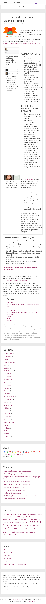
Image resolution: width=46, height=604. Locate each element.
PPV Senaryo (8, 558)
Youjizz (6, 428)
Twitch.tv (7, 416)
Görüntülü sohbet (23, 327)
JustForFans (7, 333)
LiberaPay (27, 333)
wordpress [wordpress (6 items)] (8, 535)
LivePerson (7, 376)
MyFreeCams (32, 325)
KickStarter (15, 333)
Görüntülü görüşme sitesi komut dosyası (17, 484)
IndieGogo (13, 331)
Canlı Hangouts (9, 362)
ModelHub (31, 335)
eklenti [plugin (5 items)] (25, 525)
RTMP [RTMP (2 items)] (38, 525)
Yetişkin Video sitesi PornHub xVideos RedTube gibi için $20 (21, 478)
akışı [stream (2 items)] (12, 529)
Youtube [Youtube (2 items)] (24, 535)
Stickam (6, 411)
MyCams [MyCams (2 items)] (21, 519)
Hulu (5, 365)
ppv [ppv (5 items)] (34, 525)
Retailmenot (8, 405)
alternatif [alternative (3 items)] (14, 514)
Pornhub (7, 391)
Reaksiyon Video (9, 396)
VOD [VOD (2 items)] (9, 532)
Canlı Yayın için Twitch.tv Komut (14, 499)
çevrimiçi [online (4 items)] (34, 519)
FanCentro (23, 329)
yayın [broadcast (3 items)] (25, 514)
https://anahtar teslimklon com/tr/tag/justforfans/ (23, 312)
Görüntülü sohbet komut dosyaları (15, 564)
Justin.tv (6, 368)
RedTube (7, 402)
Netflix (6, 382)
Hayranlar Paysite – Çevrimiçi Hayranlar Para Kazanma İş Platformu (21, 42)
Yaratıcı (16, 329)
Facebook (7, 556)
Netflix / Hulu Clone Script (12, 493)
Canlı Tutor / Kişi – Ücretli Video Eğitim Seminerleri (20, 496)
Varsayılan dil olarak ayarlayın (13, 454)
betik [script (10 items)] (7, 528)
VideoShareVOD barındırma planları (15, 280)
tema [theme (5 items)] (16, 529)
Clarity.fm (17, 325)
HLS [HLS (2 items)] (32, 517)
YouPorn (7, 434)
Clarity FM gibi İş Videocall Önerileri (15, 474)
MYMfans (16, 337)
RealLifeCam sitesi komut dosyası (15, 487)
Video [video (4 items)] (26, 529)
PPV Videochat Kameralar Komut (14, 490)
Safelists (6, 408)
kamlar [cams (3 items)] (10, 517)
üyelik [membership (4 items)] (15, 519)
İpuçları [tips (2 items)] (21, 529)
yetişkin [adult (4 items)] (7, 514)
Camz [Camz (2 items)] (14, 517)
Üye (12, 335)
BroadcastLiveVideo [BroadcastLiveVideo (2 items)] (32, 514)
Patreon (14, 327)
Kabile (6, 339)
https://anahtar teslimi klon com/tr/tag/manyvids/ (23, 304)
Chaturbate (9, 325)
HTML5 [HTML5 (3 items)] (36, 517)
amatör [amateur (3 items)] (20, 514)
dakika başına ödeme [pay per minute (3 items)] (21, 522)
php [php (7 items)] (20, 525)
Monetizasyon (8, 337)
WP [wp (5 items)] (16, 535)
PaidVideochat (28, 179)
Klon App (7, 550)
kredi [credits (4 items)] (28, 517)
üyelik (16, 335)
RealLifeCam (8, 399)
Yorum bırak (15, 339)
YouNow (6, 431)
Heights (6, 331)
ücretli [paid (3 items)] (6, 522)
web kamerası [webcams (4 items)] (31, 532)
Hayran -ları (30, 329)
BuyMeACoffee (8, 329)
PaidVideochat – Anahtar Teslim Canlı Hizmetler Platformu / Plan (20, 268)
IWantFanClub (34, 331)
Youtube (6, 436)
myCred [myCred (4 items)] (27, 519)
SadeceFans (7, 327)
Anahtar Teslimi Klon (11, 3)
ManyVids (7, 335)
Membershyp (23, 335)
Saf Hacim (7, 394)
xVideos (6, 425)
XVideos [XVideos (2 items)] (20, 535)
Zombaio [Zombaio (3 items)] (30, 535)
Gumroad (38, 329)
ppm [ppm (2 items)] (30, 525)
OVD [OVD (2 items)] (39, 519)
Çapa (34, 327)
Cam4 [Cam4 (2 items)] (5, 517)
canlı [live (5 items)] (10, 519)
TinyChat (7, 414)
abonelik (36, 337)
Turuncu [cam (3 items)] (39, 514)
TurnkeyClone (21, 24)
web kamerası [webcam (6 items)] (18, 532)
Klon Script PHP (9, 553)
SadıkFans (34, 333)
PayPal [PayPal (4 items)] (11, 522)
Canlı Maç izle (8, 371)
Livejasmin (24, 325)
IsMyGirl (19, 331)
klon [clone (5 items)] (18, 517)
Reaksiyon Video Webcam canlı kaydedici (17, 481)
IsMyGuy (25, 331)
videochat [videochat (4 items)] (33, 529)
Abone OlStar (29, 337)
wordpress (10, 302)
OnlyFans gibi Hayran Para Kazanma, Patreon (18, 19)
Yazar (38, 327)
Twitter (6, 561)
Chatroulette (8, 354)
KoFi (21, 333)
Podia (22, 337)
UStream (6, 419)
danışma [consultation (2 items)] (23, 517)
